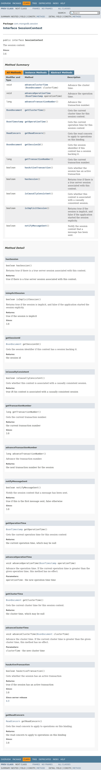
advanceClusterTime (36, 84)
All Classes (64, 9)
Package (17, 3)
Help (62, 3)
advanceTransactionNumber (40, 101)
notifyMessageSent (36, 225)
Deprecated (45, 3)
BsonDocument (34, 87)
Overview (6, 3)
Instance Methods (36, 72)
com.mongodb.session (26, 23)
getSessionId (32, 144)
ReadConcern (13, 133)
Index (56, 3)
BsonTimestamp (34, 96)
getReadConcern (34, 133)
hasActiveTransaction (38, 167)
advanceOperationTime (38, 93)
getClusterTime (34, 110)
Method (41, 17)
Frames (36, 9)
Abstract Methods (61, 72)
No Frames (47, 9)
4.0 (7, 701)
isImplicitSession (36, 208)
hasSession (31, 179)
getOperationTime (35, 121)
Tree (34, 3)
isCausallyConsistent (38, 193)
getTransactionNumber (38, 159)
